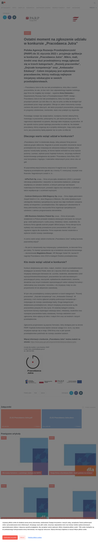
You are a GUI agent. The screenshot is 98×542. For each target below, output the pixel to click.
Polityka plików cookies (35, 537)
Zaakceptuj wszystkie (10, 537)
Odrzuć (22, 537)
